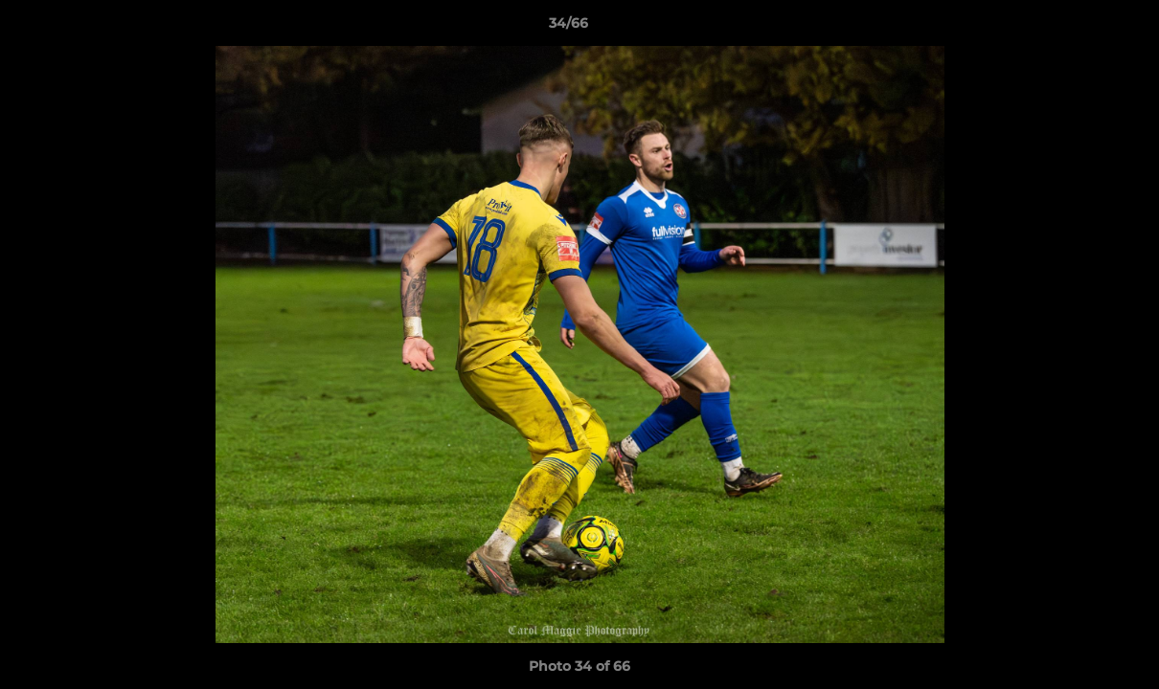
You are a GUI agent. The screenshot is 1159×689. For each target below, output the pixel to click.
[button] (1078, 27)
